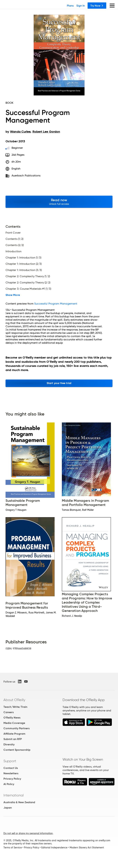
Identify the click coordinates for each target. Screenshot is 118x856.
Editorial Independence (54, 847)
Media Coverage (14, 723)
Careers (8, 712)
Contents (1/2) (14, 239)
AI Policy (8, 784)
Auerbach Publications (26, 175)
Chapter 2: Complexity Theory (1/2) (28, 276)
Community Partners (16, 728)
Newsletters (10, 773)
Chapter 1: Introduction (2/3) (24, 263)
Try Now (96, 5)
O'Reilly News (11, 717)
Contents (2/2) (15, 245)
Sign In (80, 5)
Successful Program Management (55, 303)
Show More (13, 295)
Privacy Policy (12, 779)
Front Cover (13, 232)
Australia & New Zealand (19, 802)
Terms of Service (12, 847)
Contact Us (10, 768)
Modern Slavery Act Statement (87, 847)
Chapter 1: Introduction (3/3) (24, 270)
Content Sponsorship (16, 750)
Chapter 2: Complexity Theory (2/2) (28, 282)
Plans (70, 5)
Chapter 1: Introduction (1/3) (23, 257)
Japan (7, 807)
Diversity (9, 744)
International (13, 795)
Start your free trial (59, 383)
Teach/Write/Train (15, 707)
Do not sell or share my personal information (28, 833)
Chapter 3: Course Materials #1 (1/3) (28, 288)
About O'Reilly (14, 700)
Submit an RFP (12, 739)
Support (9, 761)
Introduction (13, 251)
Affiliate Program (14, 733)
